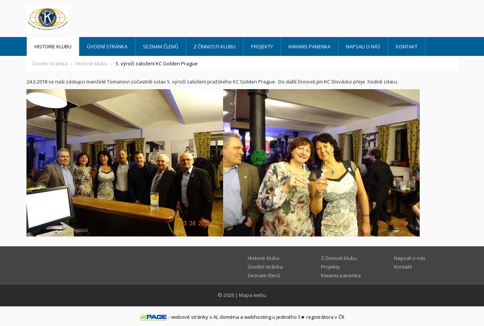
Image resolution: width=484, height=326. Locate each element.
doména (229, 317)
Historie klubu (52, 46)
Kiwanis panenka (309, 46)
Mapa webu (252, 295)
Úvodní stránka (107, 46)
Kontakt (406, 46)
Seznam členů (160, 46)
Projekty (262, 46)
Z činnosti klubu (215, 46)
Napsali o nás (363, 46)
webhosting (257, 317)
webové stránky (189, 317)
